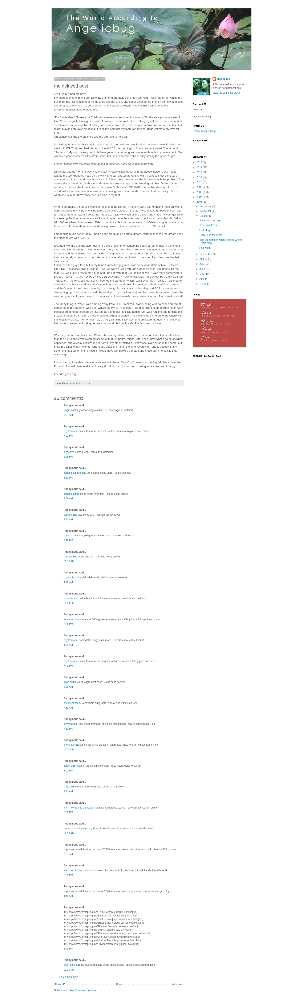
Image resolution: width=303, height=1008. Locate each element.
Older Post (177, 984)
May (202, 273)
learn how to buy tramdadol (79, 807)
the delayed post (208, 225)
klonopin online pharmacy (78, 828)
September (206, 254)
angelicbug (223, 78)
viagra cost (70, 410)
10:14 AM (69, 561)
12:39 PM (69, 833)
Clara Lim (197, 109)
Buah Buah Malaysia (210, 235)
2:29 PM (68, 540)
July (202, 263)
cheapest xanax (72, 703)
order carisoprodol (74, 964)
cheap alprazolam (74, 744)
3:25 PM (68, 456)
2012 (200, 172)
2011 (200, 177)
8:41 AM (68, 791)
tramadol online (72, 619)
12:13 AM (69, 969)
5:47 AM (68, 519)
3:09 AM (68, 498)
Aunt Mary (204, 230)
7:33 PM (68, 728)
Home (119, 984)
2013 (200, 167)
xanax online (71, 765)
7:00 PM (68, 666)
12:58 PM (69, 603)
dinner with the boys (210, 220)
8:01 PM (68, 770)
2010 (200, 182)
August (203, 259)
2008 (200, 192)
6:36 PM (68, 812)
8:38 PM (68, 875)
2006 (200, 201)
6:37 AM (68, 854)
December (205, 206)
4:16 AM (68, 582)
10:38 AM (69, 749)
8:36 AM (68, 686)
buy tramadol (71, 640)
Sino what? (205, 247)
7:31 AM (68, 707)
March (203, 283)
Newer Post (61, 984)
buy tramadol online (75, 431)
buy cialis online (72, 577)
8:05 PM (68, 948)
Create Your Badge (202, 116)
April (202, 278)
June (202, 268)
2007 (200, 196)
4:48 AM (68, 896)
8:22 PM (68, 477)
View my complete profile (227, 92)
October (204, 215)
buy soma (69, 452)
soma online (70, 514)
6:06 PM (68, 624)
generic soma (71, 493)
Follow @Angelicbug (204, 131)
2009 (200, 187)
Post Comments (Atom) (82, 990)
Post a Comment (68, 977)
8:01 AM (68, 415)
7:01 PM (68, 435)
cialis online (70, 682)
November (205, 211)
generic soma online (75, 472)
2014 (200, 162)
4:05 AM (68, 645)
